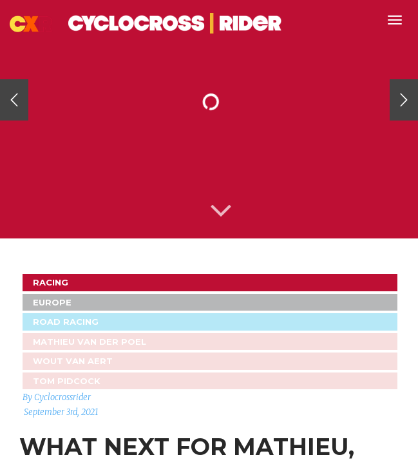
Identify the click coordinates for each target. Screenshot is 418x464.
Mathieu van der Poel (89, 341)
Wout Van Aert (73, 361)
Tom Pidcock (66, 381)
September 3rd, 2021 (61, 412)
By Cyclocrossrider (57, 397)
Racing (50, 282)
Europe (52, 302)
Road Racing (66, 321)
